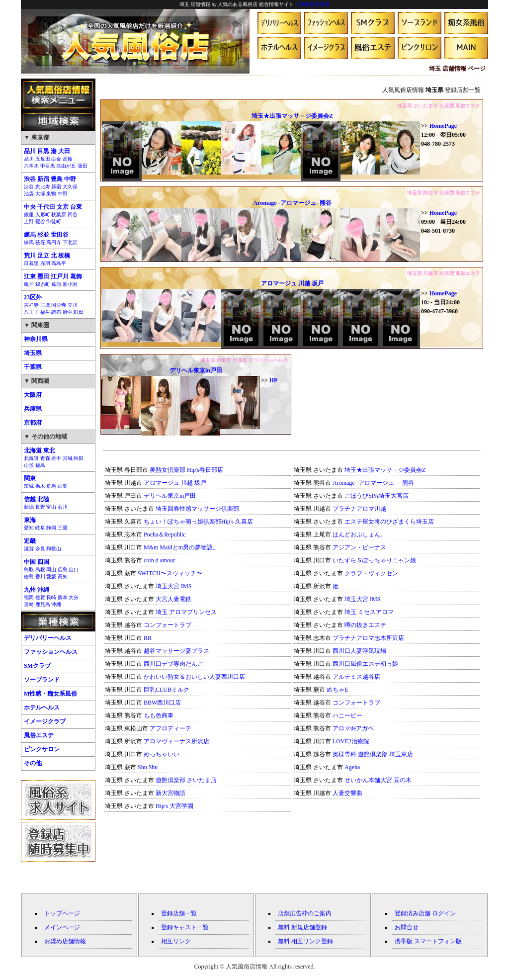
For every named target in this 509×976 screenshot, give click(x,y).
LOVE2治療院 (351, 741)
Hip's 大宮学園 (174, 805)
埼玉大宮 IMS (173, 586)
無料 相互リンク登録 (305, 941)
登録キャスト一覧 (185, 927)
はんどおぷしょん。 (359, 534)
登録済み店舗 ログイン (425, 913)
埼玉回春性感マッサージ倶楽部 (197, 508)
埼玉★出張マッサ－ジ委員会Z (292, 115)
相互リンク (176, 941)
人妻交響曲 (347, 793)
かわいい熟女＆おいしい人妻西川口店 (194, 676)
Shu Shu (148, 767)
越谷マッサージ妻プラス (176, 650)
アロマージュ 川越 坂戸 (292, 283)
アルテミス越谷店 (356, 676)
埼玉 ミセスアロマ (369, 612)
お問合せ (407, 927)
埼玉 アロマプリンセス (186, 612)
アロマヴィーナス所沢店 (176, 741)
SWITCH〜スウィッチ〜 (170, 573)
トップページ (62, 913)
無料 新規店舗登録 (302, 927)
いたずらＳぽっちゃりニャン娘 (374, 560)
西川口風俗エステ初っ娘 (365, 663)
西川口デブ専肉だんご (173, 663)
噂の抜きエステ (365, 624)
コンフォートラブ (167, 624)
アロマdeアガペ (353, 728)
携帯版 (404, 941)
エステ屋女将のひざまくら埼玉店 (389, 521)
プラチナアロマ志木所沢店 (368, 637)
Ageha (352, 767)
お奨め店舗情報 (65, 941)
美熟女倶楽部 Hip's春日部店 (186, 469)
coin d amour (159, 560)
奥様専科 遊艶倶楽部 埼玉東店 (373, 754)
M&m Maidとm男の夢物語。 (181, 547)
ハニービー (347, 715)
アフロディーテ (170, 728)
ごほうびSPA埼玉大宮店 (376, 495)
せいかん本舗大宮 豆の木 (378, 780)
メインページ (62, 927)
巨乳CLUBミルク (166, 689)
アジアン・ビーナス (359, 547)
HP (273, 380)
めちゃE (337, 689)
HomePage (443, 125)
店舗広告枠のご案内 (305, 913)
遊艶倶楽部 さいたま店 (186, 780)
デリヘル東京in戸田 (196, 370)
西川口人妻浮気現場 (359, 650)
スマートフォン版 (438, 941)
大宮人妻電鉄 (173, 599)
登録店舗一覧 (179, 913)
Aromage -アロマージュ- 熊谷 (292, 202)
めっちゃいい (161, 754)
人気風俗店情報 (312, 4)
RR (148, 637)
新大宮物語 (170, 793)
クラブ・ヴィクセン (371, 573)
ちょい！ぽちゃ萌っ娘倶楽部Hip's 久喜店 (198, 521)
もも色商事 (158, 715)
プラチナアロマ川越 (359, 508)
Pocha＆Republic (165, 534)
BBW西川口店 (162, 702)
